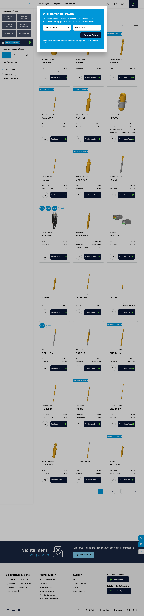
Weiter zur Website (91, 35)
